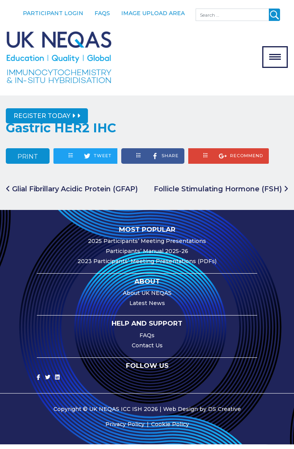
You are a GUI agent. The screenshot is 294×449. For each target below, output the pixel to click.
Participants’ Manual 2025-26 (147, 255)
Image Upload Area (153, 13)
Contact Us (147, 350)
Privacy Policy (124, 428)
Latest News (147, 307)
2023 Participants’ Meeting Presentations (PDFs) (147, 265)
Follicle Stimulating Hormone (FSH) (221, 193)
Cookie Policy (170, 428)
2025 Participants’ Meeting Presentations (147, 245)
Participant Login (53, 13)
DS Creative (224, 413)
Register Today (44, 120)
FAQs (102, 13)
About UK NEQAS (147, 297)
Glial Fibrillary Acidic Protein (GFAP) (72, 193)
